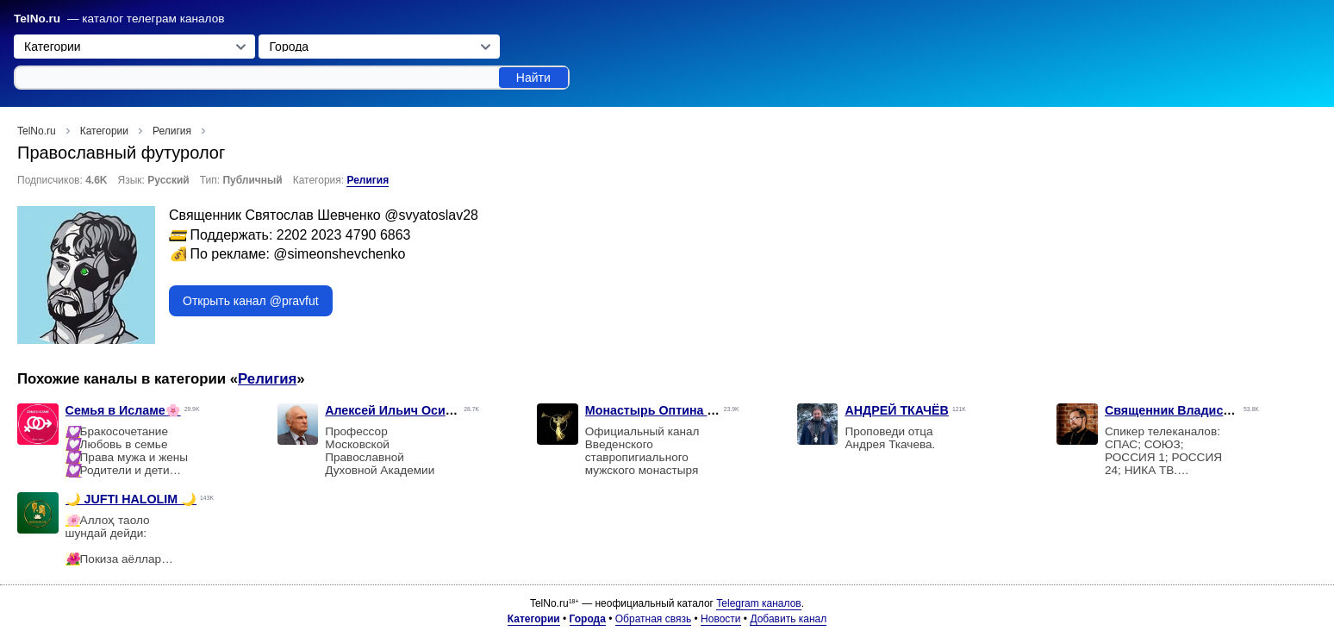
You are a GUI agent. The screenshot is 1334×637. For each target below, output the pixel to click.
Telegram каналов (758, 603)
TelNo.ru (37, 18)
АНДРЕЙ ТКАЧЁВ (897, 410)
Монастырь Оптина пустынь (672, 410)
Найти (533, 77)
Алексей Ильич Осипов (396, 410)
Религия (367, 180)
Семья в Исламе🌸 (123, 410)
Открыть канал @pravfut (251, 301)
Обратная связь (653, 619)
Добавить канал (788, 619)
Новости (720, 619)
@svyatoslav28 (431, 215)
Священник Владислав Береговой (1209, 410)
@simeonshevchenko (339, 254)
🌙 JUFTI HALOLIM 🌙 (131, 499)
